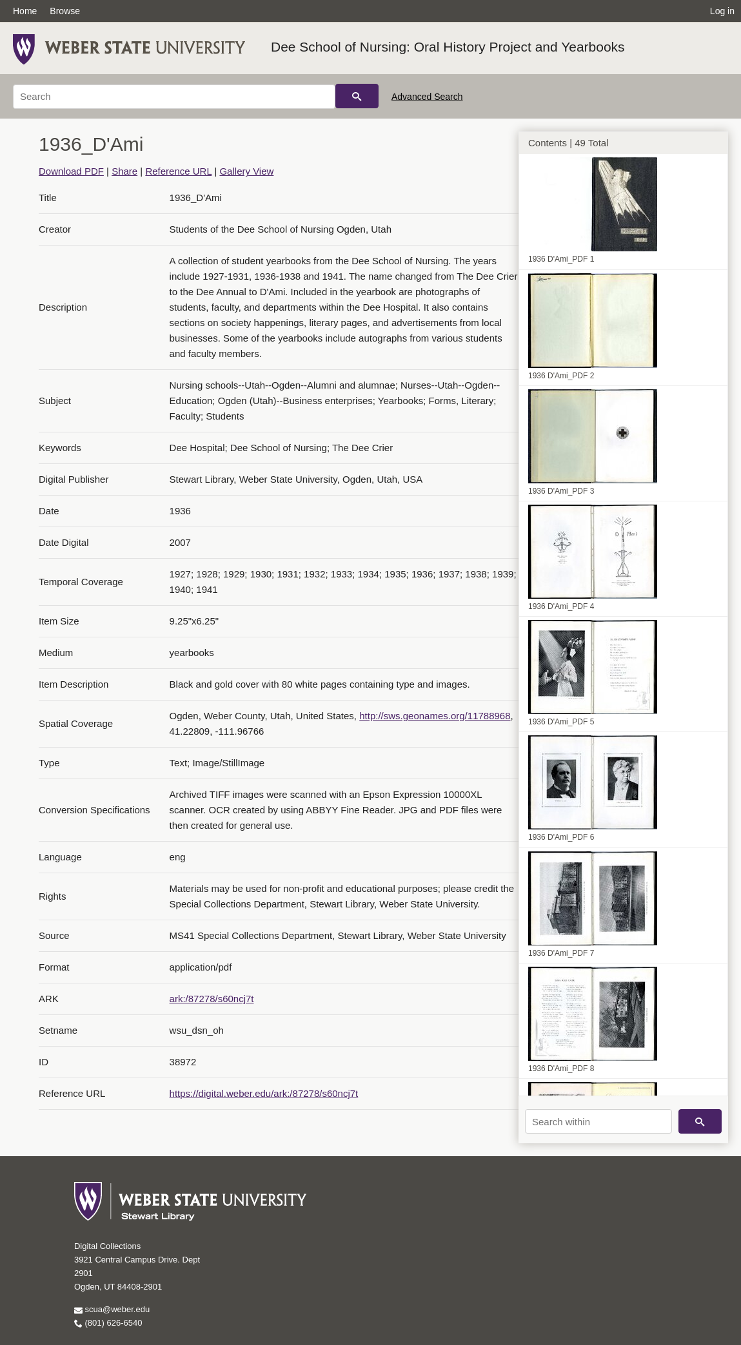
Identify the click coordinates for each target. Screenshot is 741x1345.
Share (124, 171)
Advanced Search (427, 97)
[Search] (174, 96)
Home (25, 11)
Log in (722, 11)
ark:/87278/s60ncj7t (212, 998)
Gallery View (246, 171)
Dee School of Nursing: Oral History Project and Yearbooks (448, 46)
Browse (65, 11)
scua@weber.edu (112, 1309)
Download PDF (71, 171)
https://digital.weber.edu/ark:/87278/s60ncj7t (264, 1093)
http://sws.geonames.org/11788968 (434, 715)
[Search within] (598, 1121)
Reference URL (178, 171)
